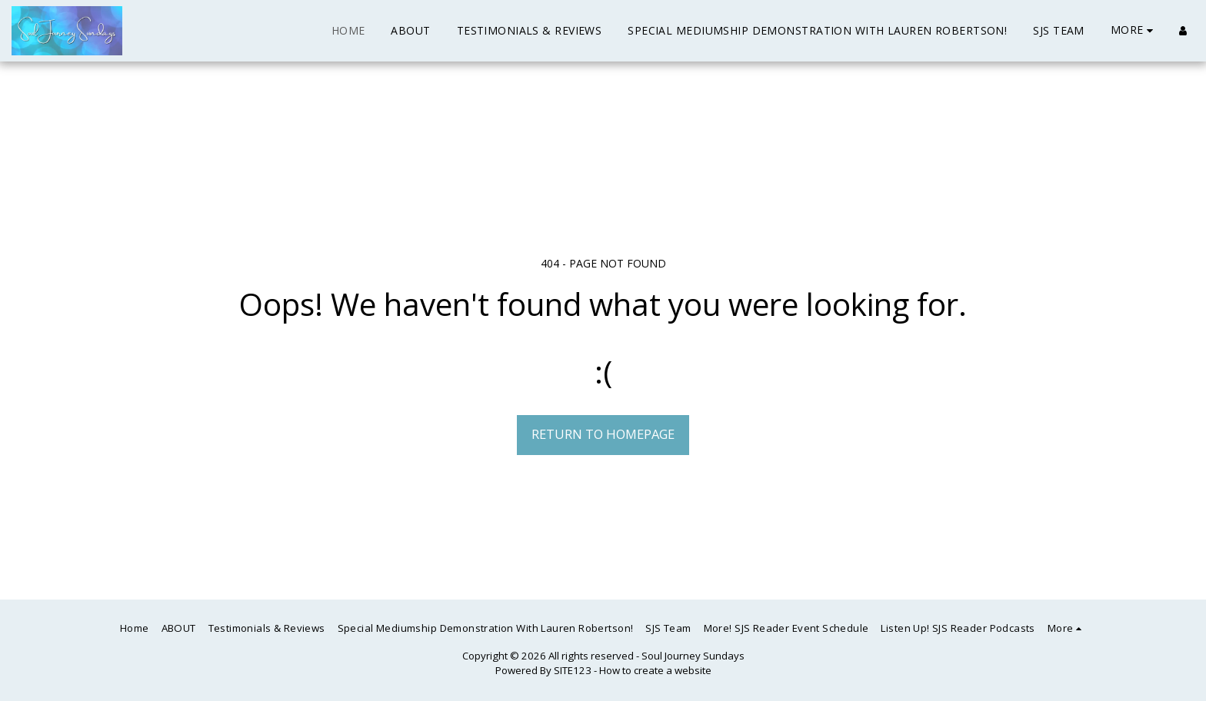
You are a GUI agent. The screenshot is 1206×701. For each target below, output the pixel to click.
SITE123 (572, 670)
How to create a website (655, 670)
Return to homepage (603, 434)
